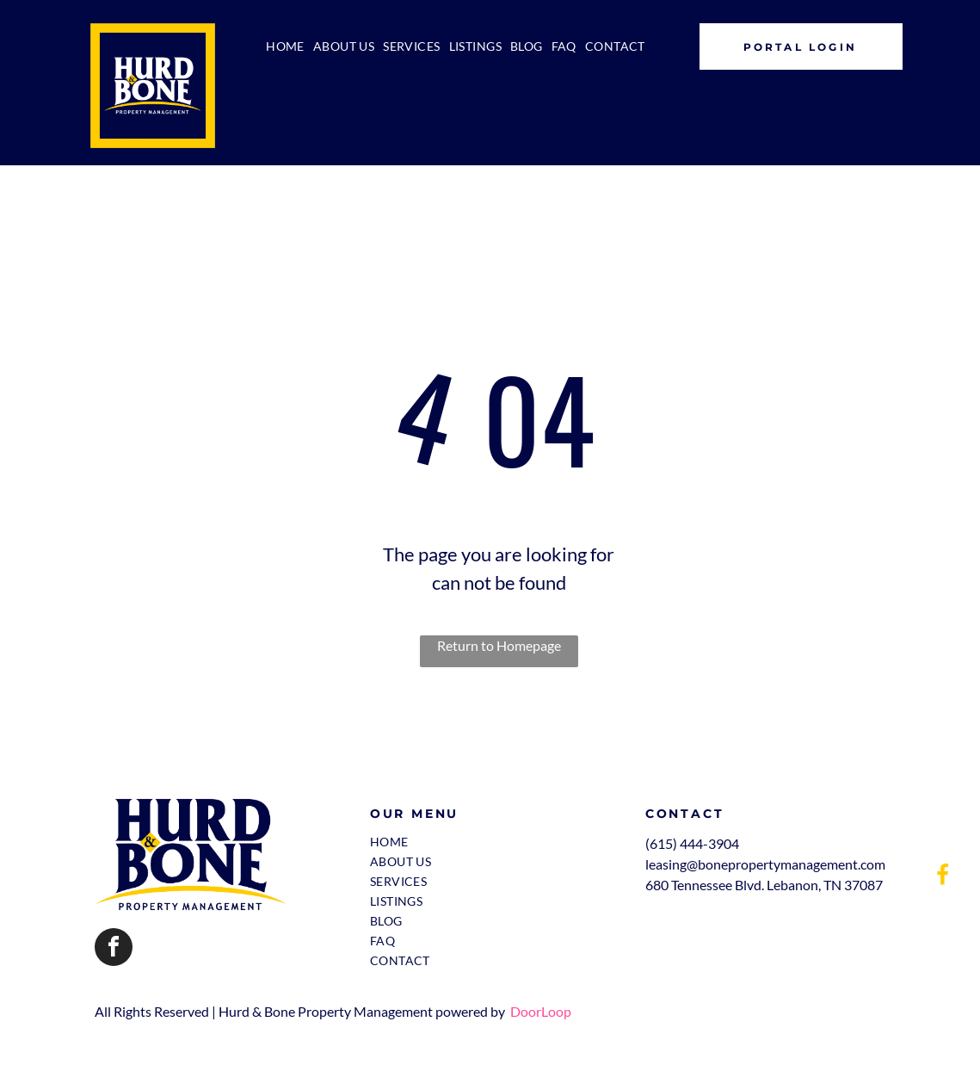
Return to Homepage (499, 645)
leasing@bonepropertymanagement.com (765, 864)
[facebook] (114, 949)
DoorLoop (540, 1011)
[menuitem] (285, 46)
